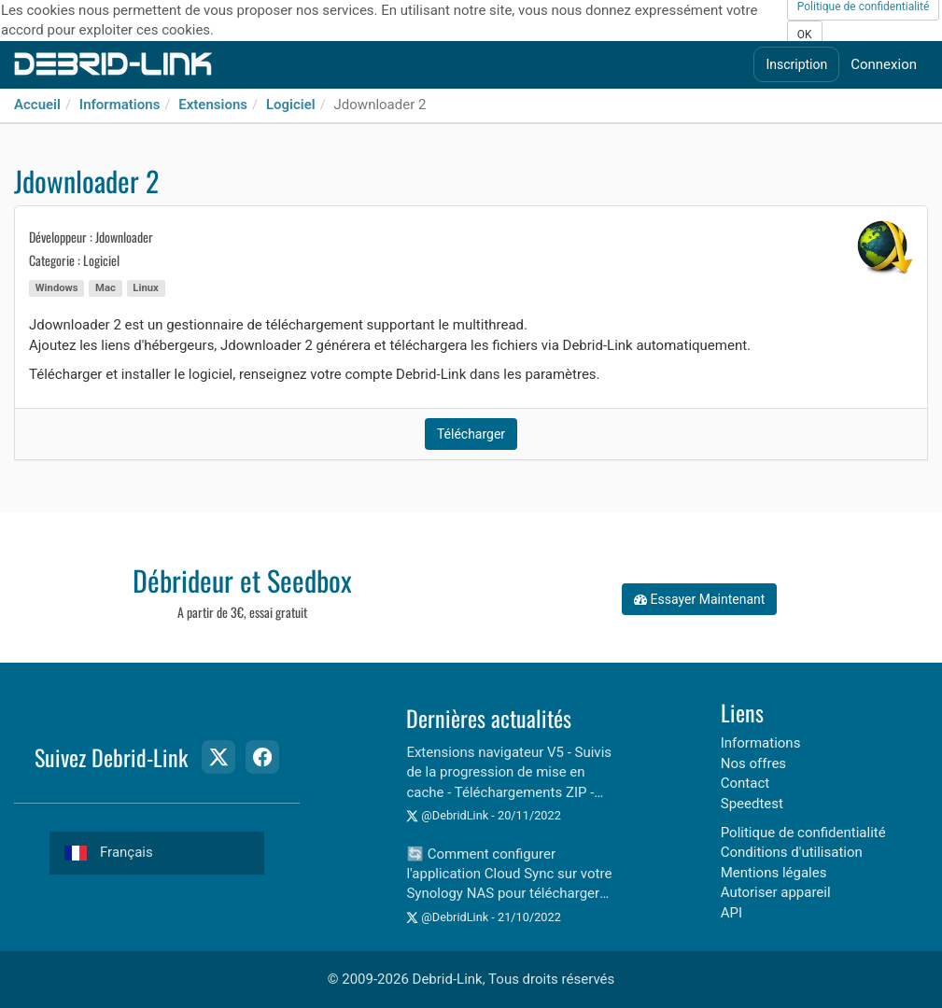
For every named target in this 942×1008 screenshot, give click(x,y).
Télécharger (471, 434)
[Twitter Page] (218, 757)
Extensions (212, 104)
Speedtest (752, 803)
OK (804, 34)
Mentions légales (774, 872)
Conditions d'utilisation (792, 852)
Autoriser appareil (776, 892)
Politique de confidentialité (803, 832)
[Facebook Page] (262, 757)
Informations (120, 104)
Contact (745, 783)
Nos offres (753, 763)
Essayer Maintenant (699, 599)
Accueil (37, 104)
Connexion (884, 64)
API (731, 912)
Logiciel (291, 104)
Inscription (796, 64)
